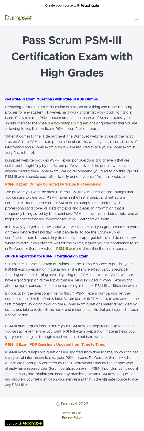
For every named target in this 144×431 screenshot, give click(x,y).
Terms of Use (72, 413)
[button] (136, 18)
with (72, 5)
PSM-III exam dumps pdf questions (66, 123)
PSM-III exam (67, 248)
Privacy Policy (72, 417)
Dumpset (18, 18)
